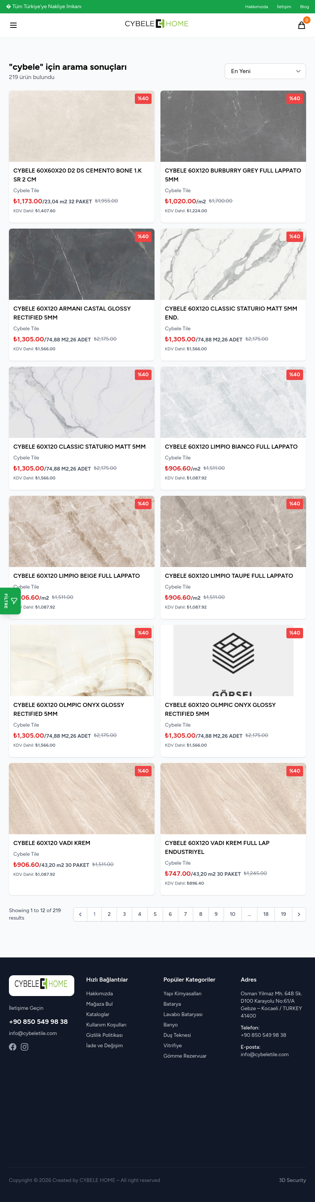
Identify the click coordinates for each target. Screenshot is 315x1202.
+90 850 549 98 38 (38, 1022)
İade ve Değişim (104, 1045)
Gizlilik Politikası (104, 1035)
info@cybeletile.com (33, 1033)
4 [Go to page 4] (140, 914)
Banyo (170, 1025)
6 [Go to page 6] (170, 914)
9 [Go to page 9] (216, 914)
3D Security (292, 1180)
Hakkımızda (256, 6)
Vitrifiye (172, 1045)
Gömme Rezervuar (185, 1056)
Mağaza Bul (99, 1004)
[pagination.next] (299, 914)
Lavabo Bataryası (182, 1014)
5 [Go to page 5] (155, 914)
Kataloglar (97, 1014)
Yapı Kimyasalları (182, 993)
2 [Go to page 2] (109, 914)
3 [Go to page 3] (124, 914)
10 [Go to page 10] (233, 914)
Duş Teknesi (177, 1035)
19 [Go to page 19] (283, 914)
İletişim (284, 6)
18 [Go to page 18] (266, 914)
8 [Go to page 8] (200, 914)
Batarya (172, 1004)
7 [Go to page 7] (185, 914)
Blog (304, 6)
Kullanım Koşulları (106, 1025)
